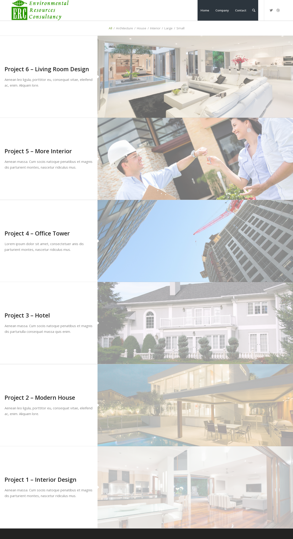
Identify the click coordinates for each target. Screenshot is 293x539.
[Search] (253, 10)
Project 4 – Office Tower (37, 233)
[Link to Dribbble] (278, 10)
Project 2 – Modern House (40, 397)
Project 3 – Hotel (27, 315)
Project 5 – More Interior (38, 151)
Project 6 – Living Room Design (47, 69)
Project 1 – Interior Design (40, 479)
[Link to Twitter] (271, 10)
